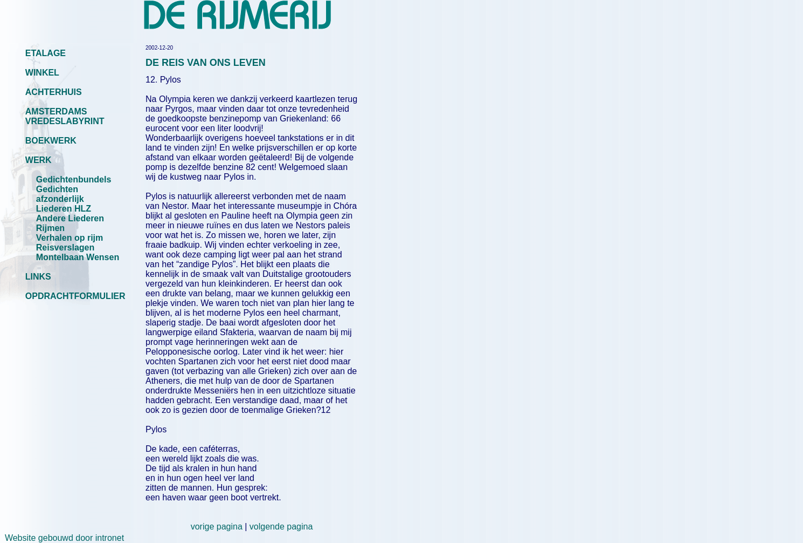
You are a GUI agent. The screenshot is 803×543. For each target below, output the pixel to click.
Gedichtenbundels (74, 179)
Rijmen (50, 228)
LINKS (38, 276)
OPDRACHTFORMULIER (75, 296)
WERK (38, 160)
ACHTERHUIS (53, 92)
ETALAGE (45, 53)
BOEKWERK (51, 140)
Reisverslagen (65, 247)
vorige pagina (217, 526)
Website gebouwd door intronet (62, 537)
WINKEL (42, 72)
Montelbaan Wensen (77, 257)
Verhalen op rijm (69, 237)
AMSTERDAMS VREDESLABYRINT (65, 116)
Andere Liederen (70, 218)
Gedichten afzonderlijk (60, 194)
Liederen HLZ (63, 208)
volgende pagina (281, 526)
